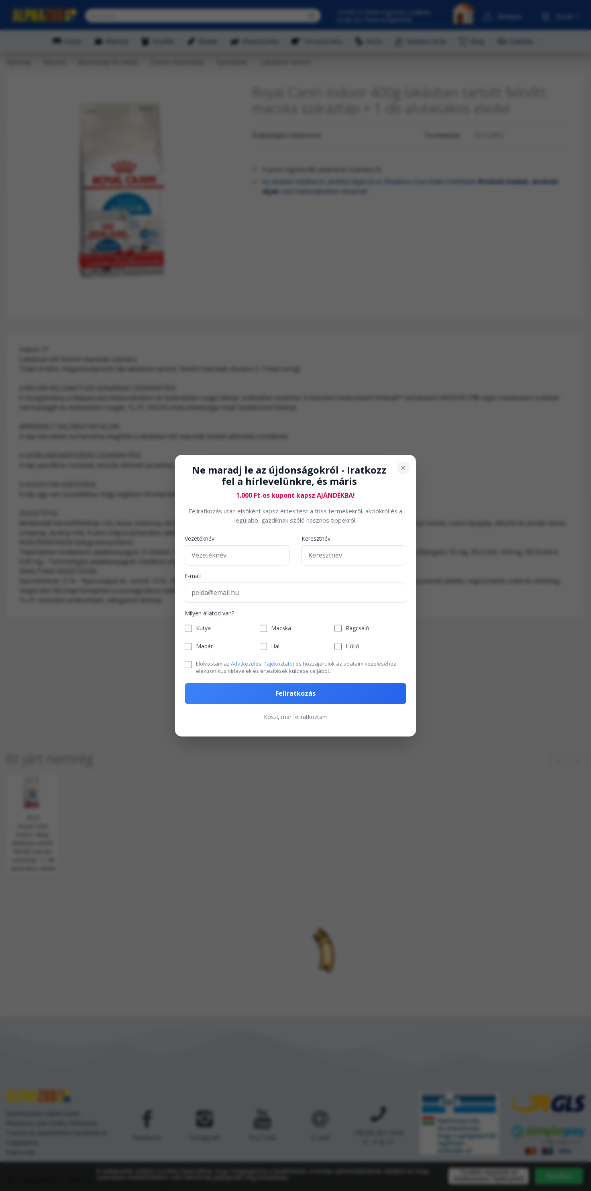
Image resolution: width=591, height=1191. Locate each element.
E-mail (193, 576)
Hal (275, 646)
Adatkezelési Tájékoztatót (262, 664)
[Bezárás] (403, 467)
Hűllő (352, 646)
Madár (204, 646)
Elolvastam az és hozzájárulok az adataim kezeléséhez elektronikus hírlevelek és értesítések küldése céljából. (296, 667)
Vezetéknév (199, 539)
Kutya (203, 628)
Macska (281, 628)
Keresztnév (316, 539)
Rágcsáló (357, 628)
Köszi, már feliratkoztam (296, 717)
